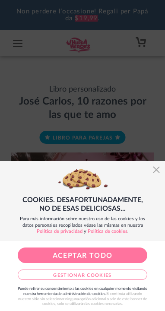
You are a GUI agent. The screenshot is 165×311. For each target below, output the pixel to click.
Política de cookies (107, 231)
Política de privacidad (59, 231)
